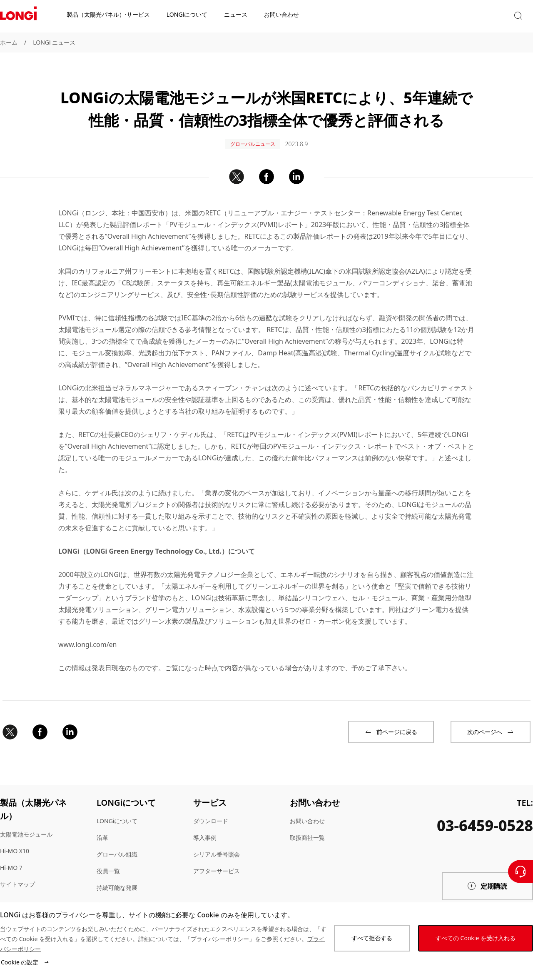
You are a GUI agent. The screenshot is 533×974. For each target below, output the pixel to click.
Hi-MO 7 (11, 860)
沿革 (102, 830)
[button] (462, 16)
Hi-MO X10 (14, 843)
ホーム (8, 42)
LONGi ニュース (54, 42)
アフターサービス (216, 863)
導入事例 (205, 830)
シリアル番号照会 (216, 847)
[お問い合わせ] (520, 871)
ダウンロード (210, 813)
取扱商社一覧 (307, 830)
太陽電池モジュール (26, 827)
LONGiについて (117, 813)
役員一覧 (108, 863)
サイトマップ (17, 877)
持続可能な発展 (117, 880)
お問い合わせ (307, 813)
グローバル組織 (117, 847)
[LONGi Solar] (18, 16)
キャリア (108, 897)
